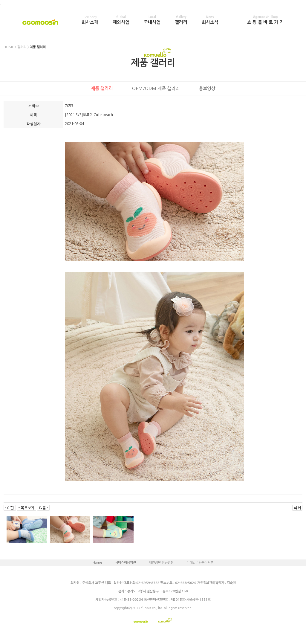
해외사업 (121, 20)
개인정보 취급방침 (161, 562)
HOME (9, 47)
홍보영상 (207, 88)
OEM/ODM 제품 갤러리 (156, 88)
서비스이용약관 (125, 562)
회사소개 (90, 20)
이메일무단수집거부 (199, 562)
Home (97, 562)
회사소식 (210, 20)
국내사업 (152, 20)
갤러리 (181, 20)
